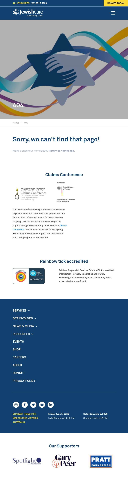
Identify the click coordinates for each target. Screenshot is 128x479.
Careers (19, 357)
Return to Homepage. (62, 150)
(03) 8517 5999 (30, 3)
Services (19, 310)
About (17, 365)
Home (16, 122)
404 (26, 122)
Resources (21, 334)
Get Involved (23, 318)
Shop (16, 349)
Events (18, 341)
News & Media (23, 326)
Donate (18, 373)
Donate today (116, 3)
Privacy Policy (24, 380)
